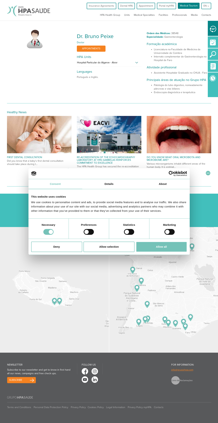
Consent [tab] (55, 183)
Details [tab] (109, 183)
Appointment (146, 5)
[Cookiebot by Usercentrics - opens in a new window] (171, 173)
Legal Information (115, 407)
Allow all (161, 246)
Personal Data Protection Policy (51, 407)
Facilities (163, 15)
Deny (56, 246)
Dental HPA (126, 5)
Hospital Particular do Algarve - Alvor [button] (97, 62)
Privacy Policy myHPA (139, 407)
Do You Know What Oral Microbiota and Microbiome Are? (173, 159)
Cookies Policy (96, 407)
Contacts (206, 15)
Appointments (91, 48)
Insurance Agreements (101, 5)
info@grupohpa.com (182, 369)
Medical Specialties (144, 15)
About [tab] (163, 183)
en (206, 5)
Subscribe (15, 380)
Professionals (179, 15)
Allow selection (109, 246)
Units (127, 15)
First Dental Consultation (24, 157)
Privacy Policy (78, 407)
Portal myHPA (166, 5)
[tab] (109, 63)
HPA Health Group (110, 15)
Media (194, 15)
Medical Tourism (189, 5)
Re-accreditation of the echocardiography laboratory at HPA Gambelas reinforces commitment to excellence (106, 160)
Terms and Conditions (19, 407)
